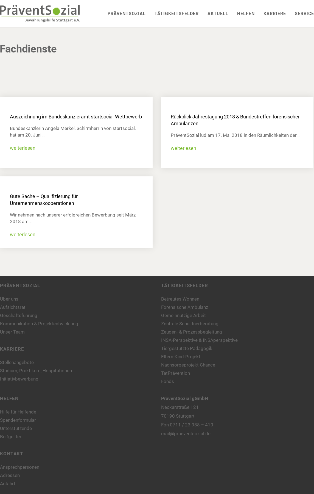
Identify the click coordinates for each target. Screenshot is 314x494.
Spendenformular (18, 420)
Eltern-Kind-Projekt (180, 356)
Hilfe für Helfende (18, 412)
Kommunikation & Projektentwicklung (39, 323)
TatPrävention (175, 373)
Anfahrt (7, 483)
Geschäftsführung (18, 315)
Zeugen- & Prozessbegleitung (191, 332)
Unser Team (12, 332)
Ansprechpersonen (19, 467)
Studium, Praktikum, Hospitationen (36, 370)
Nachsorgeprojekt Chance (188, 365)
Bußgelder (10, 436)
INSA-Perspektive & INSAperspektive (199, 340)
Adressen (10, 475)
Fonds (167, 381)
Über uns (9, 299)
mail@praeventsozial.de (186, 433)
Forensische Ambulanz (184, 307)
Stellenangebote (17, 362)
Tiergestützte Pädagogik (186, 348)
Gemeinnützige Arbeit (183, 315)
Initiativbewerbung (19, 379)
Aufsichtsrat (13, 307)
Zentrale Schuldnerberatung (189, 323)
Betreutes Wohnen (180, 299)
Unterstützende (16, 428)
